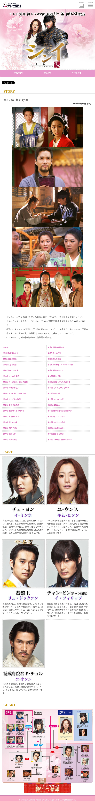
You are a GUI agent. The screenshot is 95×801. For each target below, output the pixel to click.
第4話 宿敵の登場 (10, 359)
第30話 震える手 (9, 434)
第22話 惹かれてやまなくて (13, 411)
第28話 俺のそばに (10, 428)
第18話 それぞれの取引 (12, 399)
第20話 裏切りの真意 (11, 405)
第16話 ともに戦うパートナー (14, 393)
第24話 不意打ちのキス (12, 416)
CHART (76, 73)
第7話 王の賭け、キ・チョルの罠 (60, 365)
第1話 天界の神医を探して (58, 347)
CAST (47, 73)
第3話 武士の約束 (54, 353)
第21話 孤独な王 (54, 405)
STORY (18, 73)
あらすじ (6, 347)
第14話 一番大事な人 (11, 388)
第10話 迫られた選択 (11, 376)
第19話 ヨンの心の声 (56, 399)
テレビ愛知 (12, 4)
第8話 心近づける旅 (10, 370)
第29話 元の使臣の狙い (56, 428)
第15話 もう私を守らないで (58, 388)
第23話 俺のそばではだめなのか (60, 411)
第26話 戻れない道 (10, 422)
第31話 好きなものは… (56, 434)
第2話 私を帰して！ (10, 353)
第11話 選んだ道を (55, 376)
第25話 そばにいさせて (56, 416)
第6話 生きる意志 (10, 365)
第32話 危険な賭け (10, 439)
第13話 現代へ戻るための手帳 (59, 382)
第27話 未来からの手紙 (56, 422)
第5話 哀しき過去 (54, 359)
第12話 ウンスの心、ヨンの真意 (15, 382)
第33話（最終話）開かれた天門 (60, 439)
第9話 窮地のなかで (55, 370)
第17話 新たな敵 (54, 393)
